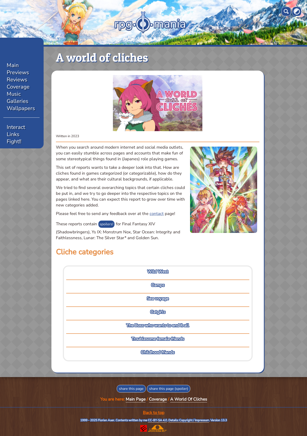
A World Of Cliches (188, 399)
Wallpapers (21, 108)
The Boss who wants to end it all (157, 325)
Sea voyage (158, 299)
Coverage (18, 86)
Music (14, 94)
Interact (16, 127)
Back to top (153, 413)
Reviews (17, 79)
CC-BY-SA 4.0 (157, 420)
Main (13, 65)
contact (157, 214)
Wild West (157, 272)
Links (13, 134)
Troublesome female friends (157, 339)
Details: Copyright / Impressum (188, 420)
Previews (18, 72)
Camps (157, 285)
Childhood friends (157, 352)
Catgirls (157, 312)
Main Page (136, 399)
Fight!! (14, 141)
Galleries (17, 101)
